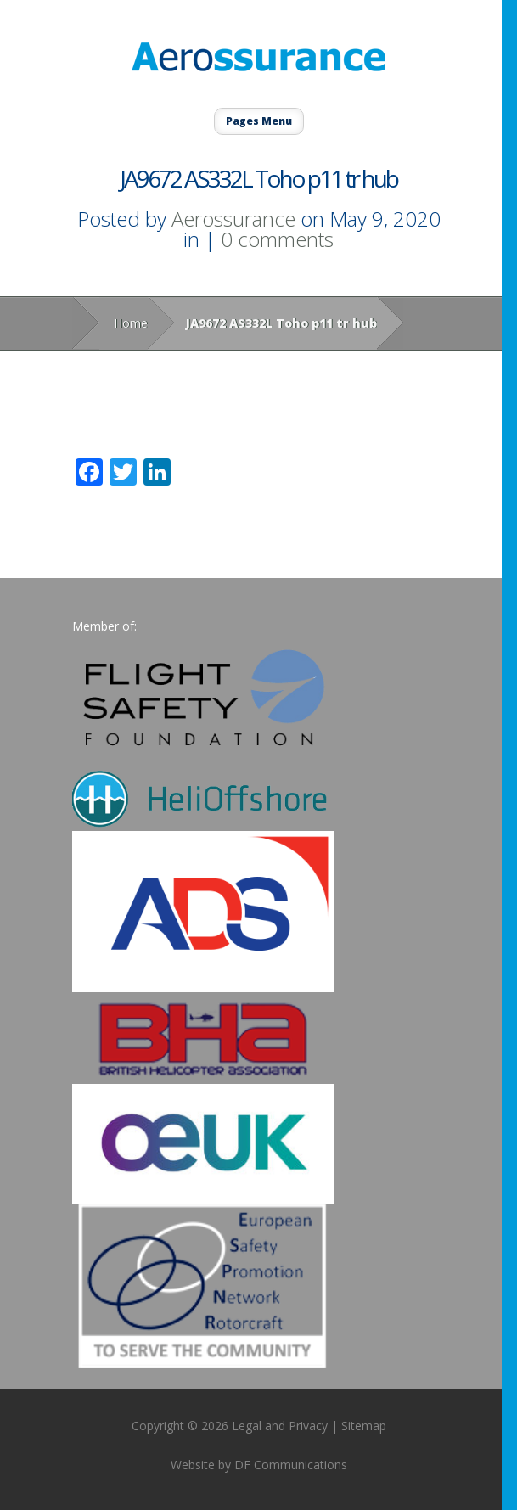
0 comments (277, 239)
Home (131, 323)
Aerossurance (233, 219)
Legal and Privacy (280, 1425)
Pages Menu (259, 121)
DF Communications (290, 1465)
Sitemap (363, 1425)
